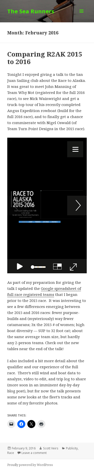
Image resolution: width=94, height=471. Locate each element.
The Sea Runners (30, 11)
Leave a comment (34, 453)
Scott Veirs (50, 448)
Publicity (72, 448)
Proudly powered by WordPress (30, 465)
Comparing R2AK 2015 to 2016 (44, 57)
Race (10, 453)
